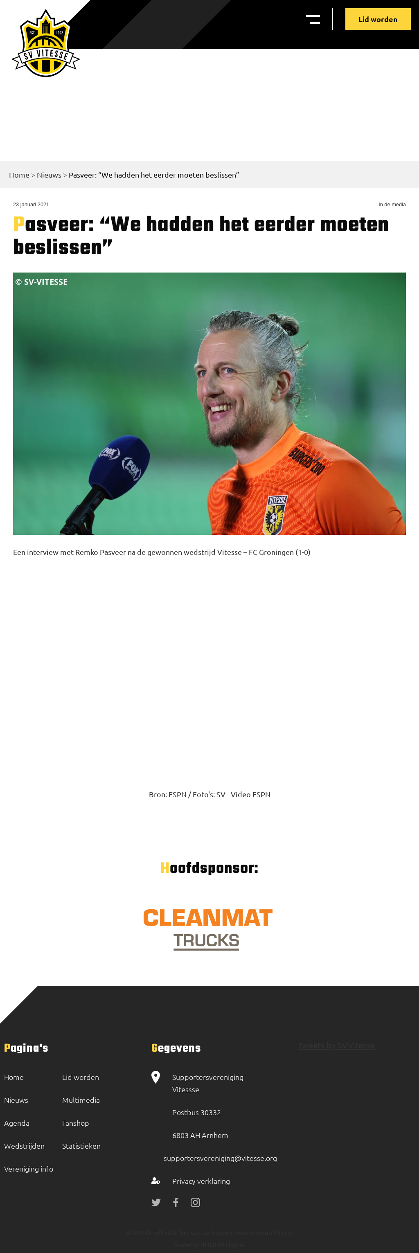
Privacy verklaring (201, 1180)
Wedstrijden (24, 1145)
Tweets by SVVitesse (336, 1045)
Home (19, 174)
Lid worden (378, 19)
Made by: (186, 1244)
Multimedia (81, 1099)
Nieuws (49, 174)
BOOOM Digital (222, 1244)
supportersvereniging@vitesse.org (220, 1158)
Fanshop (75, 1122)
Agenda (16, 1122)
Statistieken (81, 1145)
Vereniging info (28, 1168)
